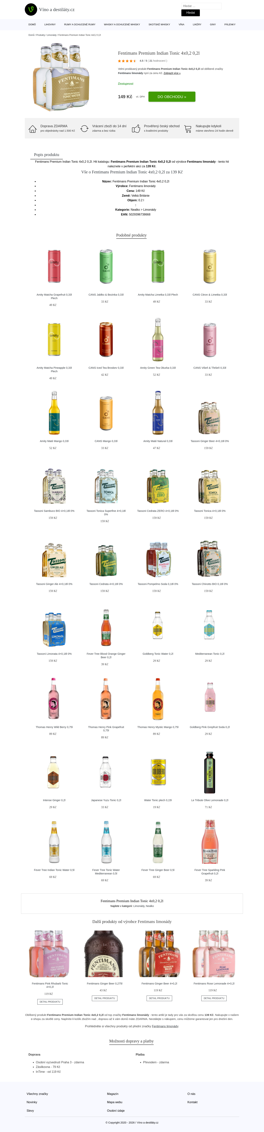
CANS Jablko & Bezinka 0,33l (106, 294)
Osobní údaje (116, 1110)
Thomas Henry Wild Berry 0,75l (54, 727)
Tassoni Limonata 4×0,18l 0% (54, 653)
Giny (213, 24)
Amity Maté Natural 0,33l (157, 441)
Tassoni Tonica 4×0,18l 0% (210, 510)
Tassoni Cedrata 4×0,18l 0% (106, 584)
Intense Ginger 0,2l (54, 800)
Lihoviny (50, 24)
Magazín (112, 1093)
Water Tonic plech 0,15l (158, 800)
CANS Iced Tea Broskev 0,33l (106, 367)
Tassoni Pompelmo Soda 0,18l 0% (158, 584)
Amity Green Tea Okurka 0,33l (158, 367)
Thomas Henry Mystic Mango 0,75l (157, 727)
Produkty (40, 35)
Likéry (197, 24)
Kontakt (192, 1102)
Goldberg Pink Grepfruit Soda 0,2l (210, 727)
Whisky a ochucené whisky (122, 24)
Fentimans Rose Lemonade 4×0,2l (214, 983)
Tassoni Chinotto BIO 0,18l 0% (210, 584)
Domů (32, 24)
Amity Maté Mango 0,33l (54, 441)
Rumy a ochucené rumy (79, 24)
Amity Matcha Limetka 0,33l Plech (158, 294)
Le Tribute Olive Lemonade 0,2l (209, 800)
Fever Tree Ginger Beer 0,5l (157, 870)
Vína (181, 24)
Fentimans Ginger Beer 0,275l (104, 983)
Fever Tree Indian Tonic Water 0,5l (54, 870)
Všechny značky (37, 1093)
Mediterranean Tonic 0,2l (209, 653)
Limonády (51, 35)
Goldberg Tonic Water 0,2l (158, 653)
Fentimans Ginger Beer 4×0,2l (159, 983)
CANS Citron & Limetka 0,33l (210, 294)
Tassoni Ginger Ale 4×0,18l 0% (54, 584)
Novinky (32, 1102)
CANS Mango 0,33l (106, 441)
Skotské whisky (159, 24)
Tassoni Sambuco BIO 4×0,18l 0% (54, 510)
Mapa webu (114, 1102)
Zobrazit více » (172, 73)
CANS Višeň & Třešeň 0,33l (209, 367)
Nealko (150, 906)
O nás (191, 1093)
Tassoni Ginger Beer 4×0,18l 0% (210, 441)
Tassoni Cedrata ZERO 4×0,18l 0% (158, 510)
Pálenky (230, 24)
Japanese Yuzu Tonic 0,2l (106, 800)
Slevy (30, 1110)
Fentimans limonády (130, 73)
